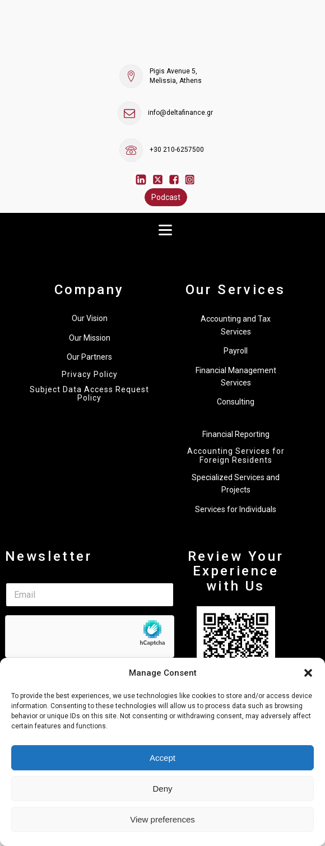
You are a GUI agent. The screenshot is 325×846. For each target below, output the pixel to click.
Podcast (165, 197)
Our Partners (89, 356)
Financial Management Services (236, 376)
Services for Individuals (235, 509)
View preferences (162, 819)
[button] (308, 672)
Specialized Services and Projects (236, 483)
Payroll (236, 350)
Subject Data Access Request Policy (89, 393)
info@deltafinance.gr (180, 113)
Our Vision (90, 318)
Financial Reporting (236, 434)
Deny (162, 788)
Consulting (235, 401)
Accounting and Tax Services (236, 325)
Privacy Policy (90, 374)
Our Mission (89, 337)
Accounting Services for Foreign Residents (236, 455)
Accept (162, 758)
